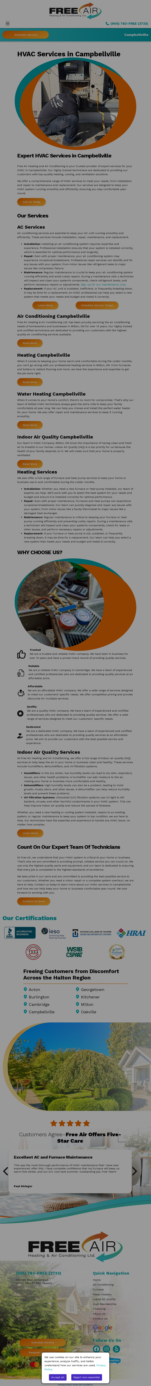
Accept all (57, 1377)
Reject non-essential (86, 1377)
